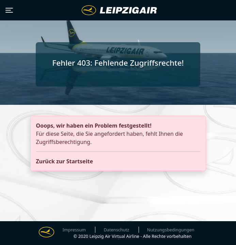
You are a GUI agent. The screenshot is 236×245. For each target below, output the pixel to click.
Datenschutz (116, 230)
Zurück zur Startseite (64, 161)
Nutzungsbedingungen (170, 230)
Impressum (74, 230)
